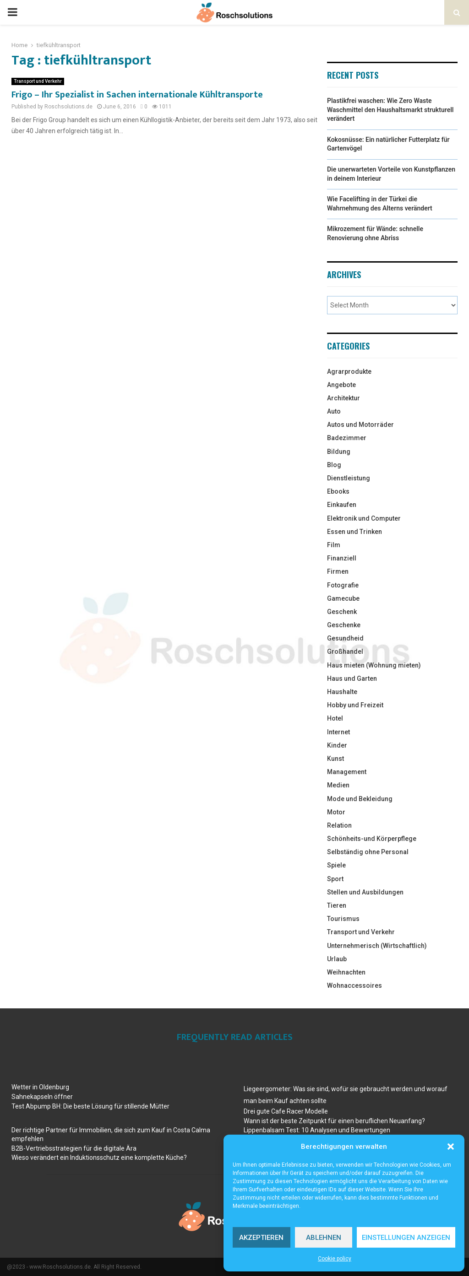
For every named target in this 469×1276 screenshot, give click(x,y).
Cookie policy (334, 1258)
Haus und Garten (352, 678)
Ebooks (338, 491)
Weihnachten (346, 972)
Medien (338, 785)
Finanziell (341, 558)
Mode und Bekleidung (360, 798)
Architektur (343, 398)
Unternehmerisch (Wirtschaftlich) (377, 945)
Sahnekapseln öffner (42, 1096)
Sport (335, 879)
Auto (334, 411)
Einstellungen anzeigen (406, 1237)
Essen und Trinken (354, 531)
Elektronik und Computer (364, 518)
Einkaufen (341, 504)
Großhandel (345, 651)
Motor (336, 812)
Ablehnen (323, 1237)
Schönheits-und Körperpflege (371, 838)
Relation (339, 825)
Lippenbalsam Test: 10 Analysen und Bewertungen (317, 1130)
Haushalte (342, 691)
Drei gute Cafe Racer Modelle (286, 1111)
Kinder (337, 745)
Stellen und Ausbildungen (365, 892)
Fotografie (343, 585)
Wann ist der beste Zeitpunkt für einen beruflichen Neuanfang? (334, 1121)
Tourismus (343, 918)
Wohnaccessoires (354, 985)
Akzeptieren (261, 1237)
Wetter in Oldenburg (40, 1087)
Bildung (338, 451)
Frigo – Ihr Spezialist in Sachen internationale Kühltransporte (137, 94)
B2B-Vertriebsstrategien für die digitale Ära (73, 1148)
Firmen (338, 571)
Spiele (336, 865)
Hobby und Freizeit (355, 705)
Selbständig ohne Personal (368, 852)
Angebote (341, 384)
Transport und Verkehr (38, 81)
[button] (450, 1146)
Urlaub (337, 959)
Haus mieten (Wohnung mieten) (374, 665)
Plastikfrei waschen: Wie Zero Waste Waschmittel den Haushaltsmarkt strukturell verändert (390, 109)
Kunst (335, 758)
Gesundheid (345, 638)
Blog (334, 464)
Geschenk (342, 611)
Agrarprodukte (349, 371)
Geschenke (343, 625)
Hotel (335, 718)
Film (333, 545)
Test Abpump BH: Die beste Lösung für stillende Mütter (90, 1106)
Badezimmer (346, 437)
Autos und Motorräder (360, 424)
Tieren (336, 905)
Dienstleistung (348, 478)
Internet (338, 732)
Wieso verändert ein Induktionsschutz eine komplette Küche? (99, 1157)
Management (346, 771)
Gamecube (343, 598)
